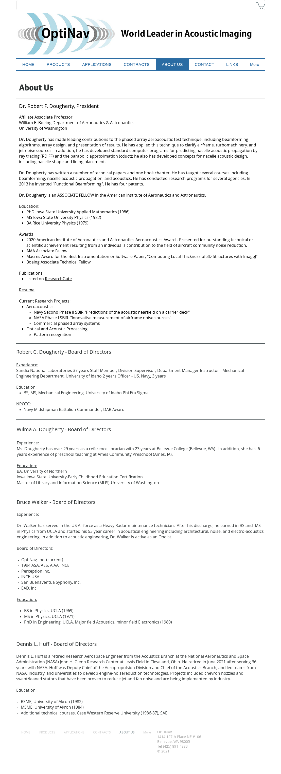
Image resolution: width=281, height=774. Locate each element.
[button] (260, 5)
